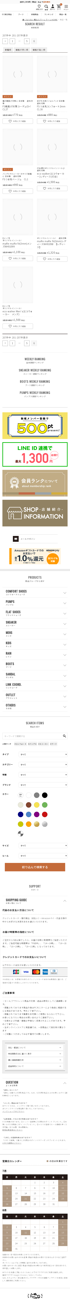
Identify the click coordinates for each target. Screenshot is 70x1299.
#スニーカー (43, 744)
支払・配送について (17, 1047)
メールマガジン (24, 539)
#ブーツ (53, 744)
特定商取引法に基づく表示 (20, 1053)
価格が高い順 (39, 49)
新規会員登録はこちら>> (12, 1130)
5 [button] (27, 41)
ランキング (48, 14)
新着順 (8, 49)
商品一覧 (62, 14)
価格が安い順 (22, 49)
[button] (5, 41)
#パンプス (32, 744)
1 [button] (12, 41)
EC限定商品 (7, 14)
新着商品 (34, 14)
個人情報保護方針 (16, 1060)
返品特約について (16, 1066)
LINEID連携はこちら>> (11, 1143)
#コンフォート (21, 744)
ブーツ (20, 14)
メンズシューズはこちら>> (13, 1111)
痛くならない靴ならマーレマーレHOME (39, 19)
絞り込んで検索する (35, 867)
